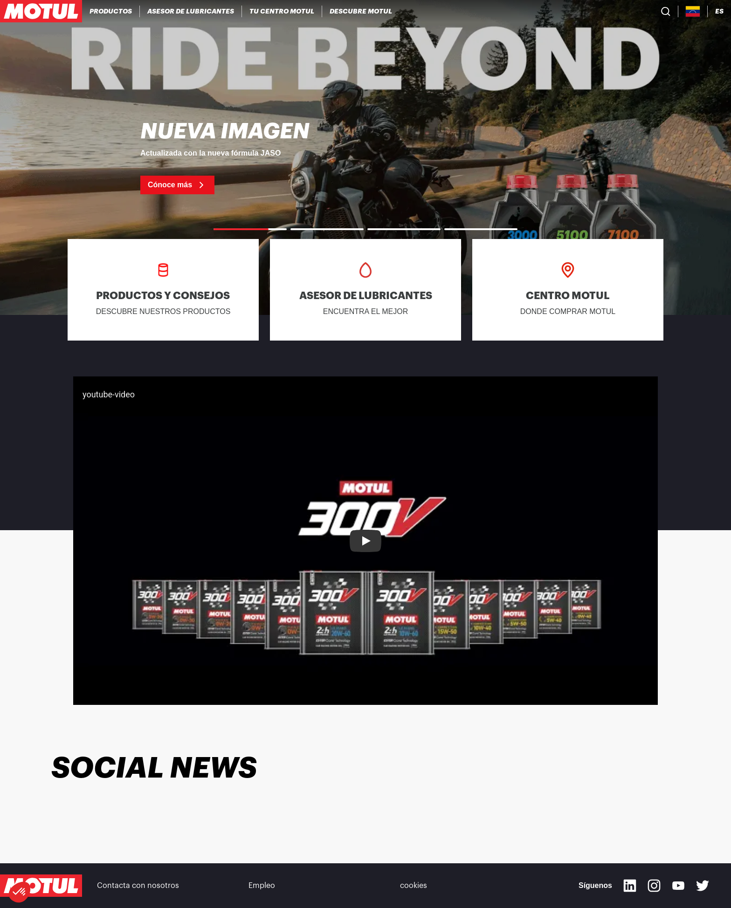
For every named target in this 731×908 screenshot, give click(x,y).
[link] (365, 157)
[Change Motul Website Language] (719, 11)
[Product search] (666, 11)
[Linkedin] (629, 885)
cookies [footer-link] (413, 885)
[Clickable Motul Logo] (41, 11)
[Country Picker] (693, 11)
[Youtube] (678, 885)
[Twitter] (702, 885)
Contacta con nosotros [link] (138, 885)
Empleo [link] (261, 885)
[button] (19, 892)
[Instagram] (654, 885)
